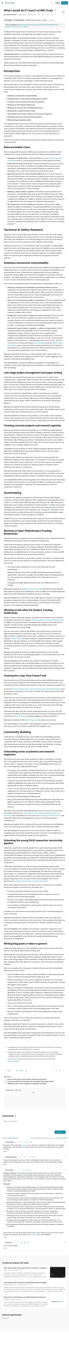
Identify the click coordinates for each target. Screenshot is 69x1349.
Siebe (5, 1270)
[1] (19, 183)
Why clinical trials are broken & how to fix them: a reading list (25, 1268)
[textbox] (34, 1124)
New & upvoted (13, 1138)
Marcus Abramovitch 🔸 (10, 1284)
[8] (43, 514)
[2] (15, 223)
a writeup (24, 1145)
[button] (17, 1071)
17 (31, 1284)
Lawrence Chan (11, 14)
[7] (50, 509)
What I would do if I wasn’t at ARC (30, 10)
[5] (16, 379)
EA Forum (10, 3)
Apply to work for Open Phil (32, 589)
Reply (5, 1151)
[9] (13, 862)
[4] (11, 277)
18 (24, 1299)
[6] (48, 504)
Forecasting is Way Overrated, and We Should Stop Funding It (25, 1282)
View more (5, 1320)
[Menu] (2, 3)
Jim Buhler (6, 1299)
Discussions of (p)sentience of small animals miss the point (25, 1297)
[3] (4, 250)
